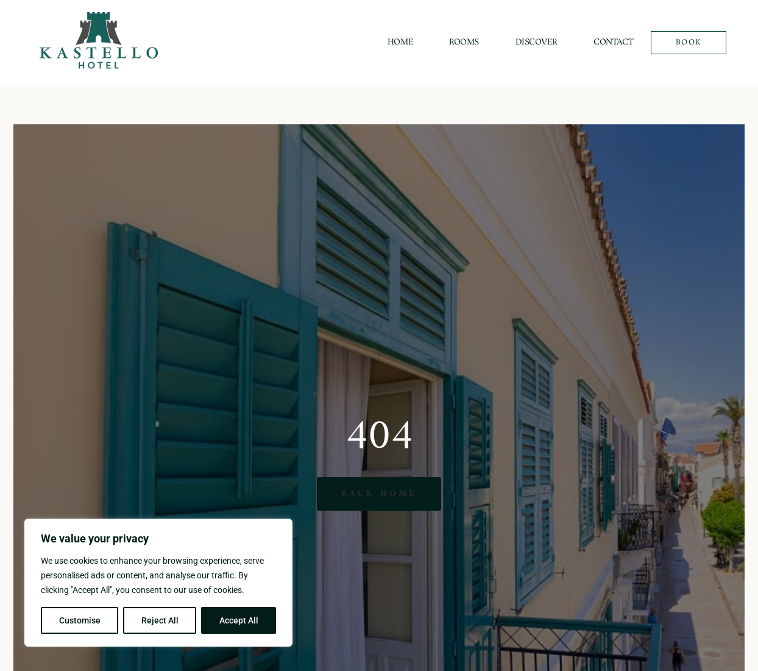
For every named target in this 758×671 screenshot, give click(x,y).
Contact (613, 42)
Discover (536, 42)
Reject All (160, 620)
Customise (80, 620)
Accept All (238, 620)
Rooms (464, 42)
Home (400, 42)
